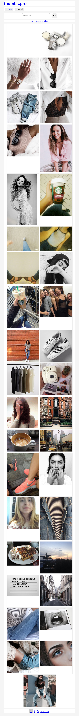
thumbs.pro (15, 3)
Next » (44, 711)
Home (9, 9)
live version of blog (39, 21)
